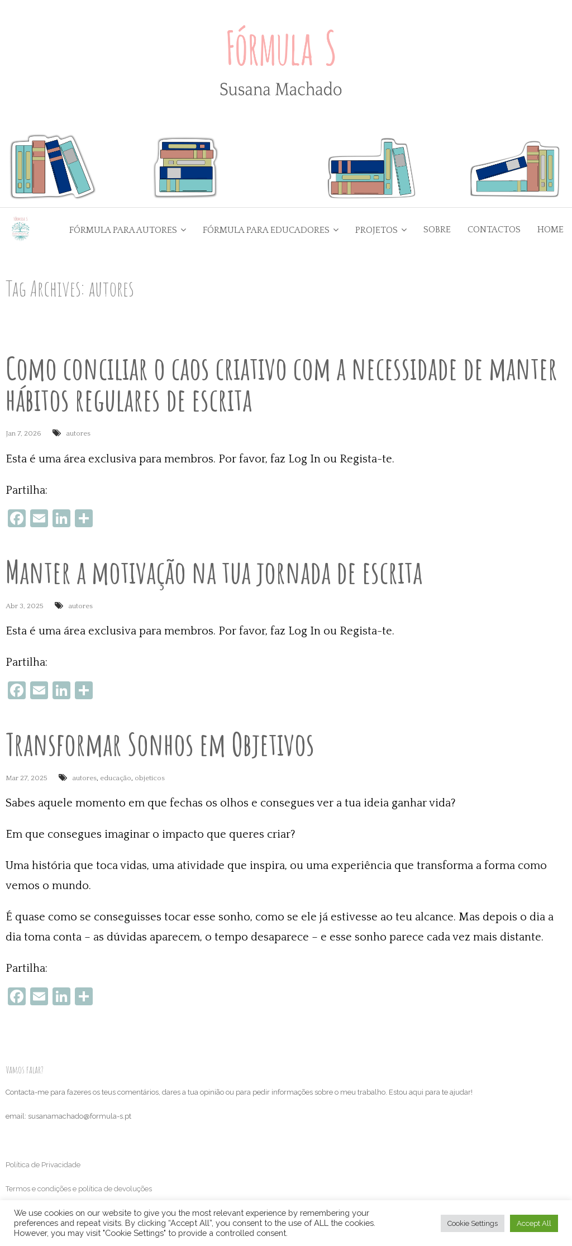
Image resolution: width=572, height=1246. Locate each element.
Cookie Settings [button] (472, 1223)
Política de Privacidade (43, 1166)
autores (78, 434)
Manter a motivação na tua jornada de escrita (214, 572)
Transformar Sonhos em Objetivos (160, 745)
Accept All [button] (534, 1223)
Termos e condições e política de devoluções (79, 1190)
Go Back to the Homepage (425, 289)
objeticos (150, 779)
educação (115, 779)
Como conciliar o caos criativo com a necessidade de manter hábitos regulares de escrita (281, 384)
